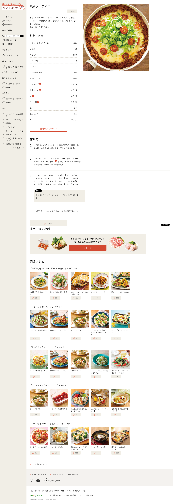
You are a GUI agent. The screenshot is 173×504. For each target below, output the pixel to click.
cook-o (8, 87)
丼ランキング (11, 134)
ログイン (88, 248)
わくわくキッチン (13, 83)
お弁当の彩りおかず (13, 143)
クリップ (8, 20)
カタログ (9, 44)
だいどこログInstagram (15, 119)
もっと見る (17, 147)
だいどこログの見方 (38, 474)
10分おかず (10, 127)
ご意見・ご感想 (57, 474)
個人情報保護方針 (55, 495)
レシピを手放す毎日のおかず (14, 139)
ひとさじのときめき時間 (14, 67)
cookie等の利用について (73, 495)
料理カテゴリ (11, 40)
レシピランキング (13, 55)
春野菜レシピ (11, 123)
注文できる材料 (47, 129)
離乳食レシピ (73, 474)
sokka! (8, 102)
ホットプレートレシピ (14, 131)
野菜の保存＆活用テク (14, 98)
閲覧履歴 (8, 24)
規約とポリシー (91, 495)
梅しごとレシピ (12, 72)
